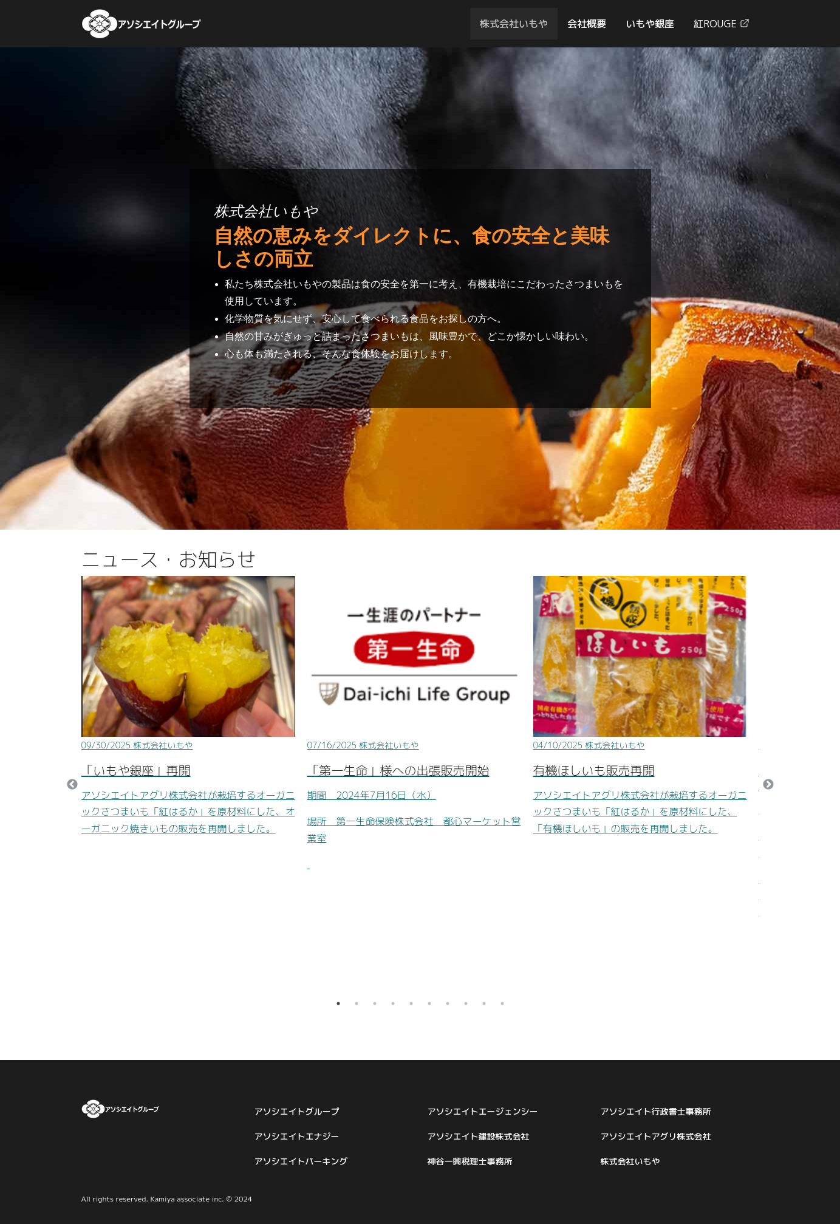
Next (768, 785)
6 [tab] (429, 1003)
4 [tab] (393, 1003)
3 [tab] (375, 1003)
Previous (72, 785)
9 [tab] (484, 1003)
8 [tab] (466, 1003)
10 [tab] (502, 1003)
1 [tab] (338, 1003)
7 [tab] (448, 1003)
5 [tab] (411, 1003)
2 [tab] (356, 1003)
